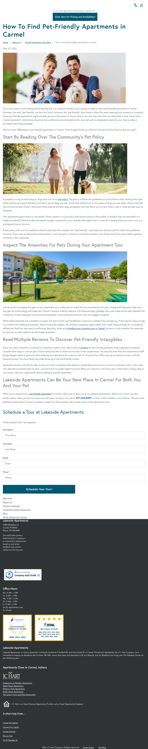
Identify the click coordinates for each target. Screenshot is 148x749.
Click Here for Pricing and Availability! (75, 16)
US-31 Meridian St (10, 740)
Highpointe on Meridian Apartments (17, 683)
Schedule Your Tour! (39, 489)
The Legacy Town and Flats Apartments (19, 694)
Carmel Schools (9, 731)
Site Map (102, 747)
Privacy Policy (88, 747)
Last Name (7, 443)
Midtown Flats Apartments (14, 689)
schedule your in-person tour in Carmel (86, 328)
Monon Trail (7, 736)
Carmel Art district (10, 723)
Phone (5, 472)
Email (5, 458)
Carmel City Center (11, 727)
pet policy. (63, 199)
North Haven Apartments (13, 686)
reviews (84, 347)
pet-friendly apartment (40, 393)
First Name (7, 429)
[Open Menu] (141, 5)
